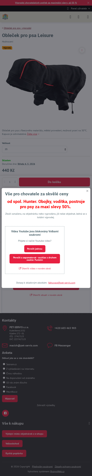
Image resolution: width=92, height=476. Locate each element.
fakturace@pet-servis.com (61, 282)
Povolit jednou (34, 248)
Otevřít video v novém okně (35, 268)
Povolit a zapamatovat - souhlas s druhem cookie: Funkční (34, 258)
